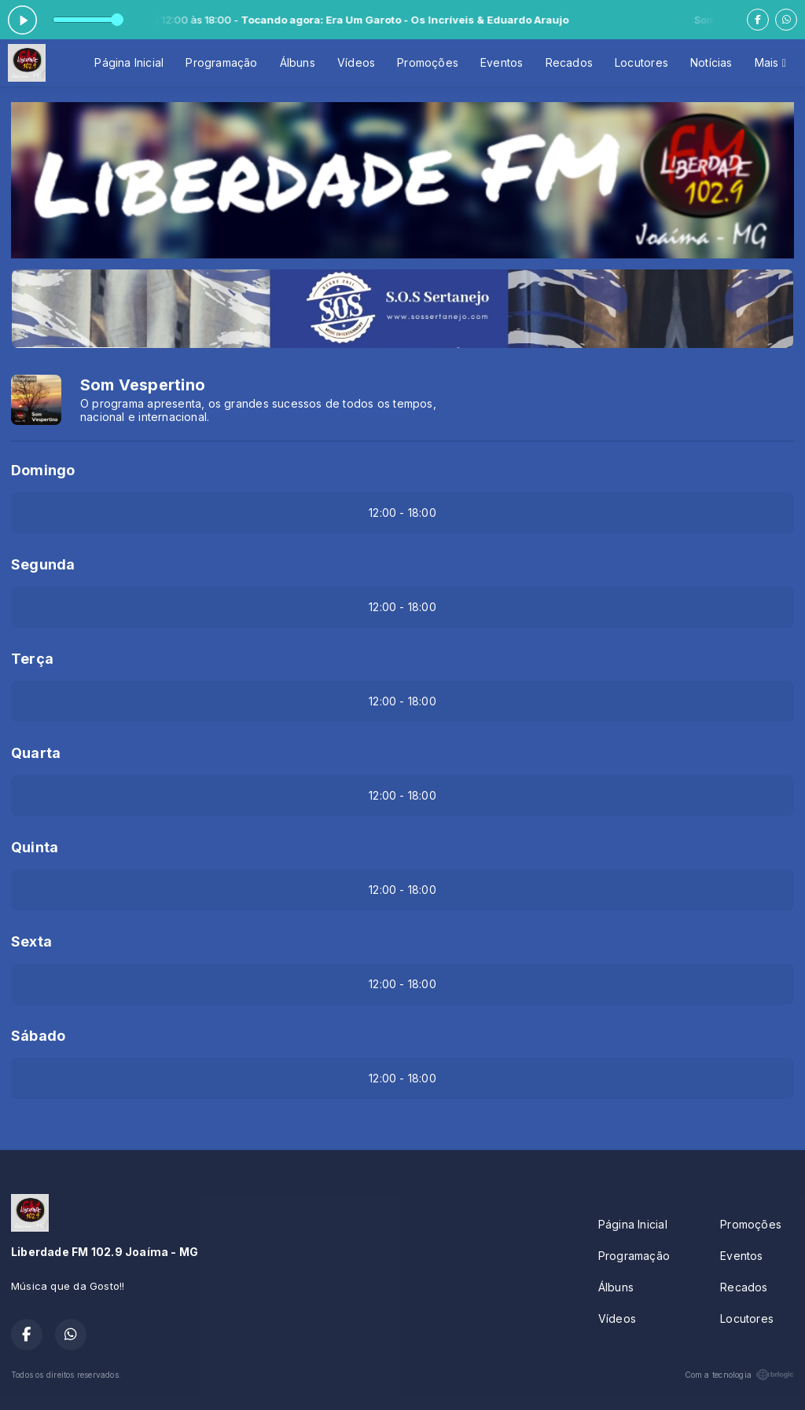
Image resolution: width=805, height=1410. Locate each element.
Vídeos (356, 62)
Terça (32, 658)
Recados (569, 62)
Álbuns (297, 62)
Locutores (641, 62)
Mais (770, 62)
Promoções (427, 62)
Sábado (38, 1035)
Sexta (31, 941)
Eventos (501, 62)
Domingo (43, 470)
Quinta (34, 847)
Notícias (711, 62)
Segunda (43, 564)
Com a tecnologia (739, 1374)
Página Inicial (129, 62)
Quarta (36, 753)
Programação (221, 62)
